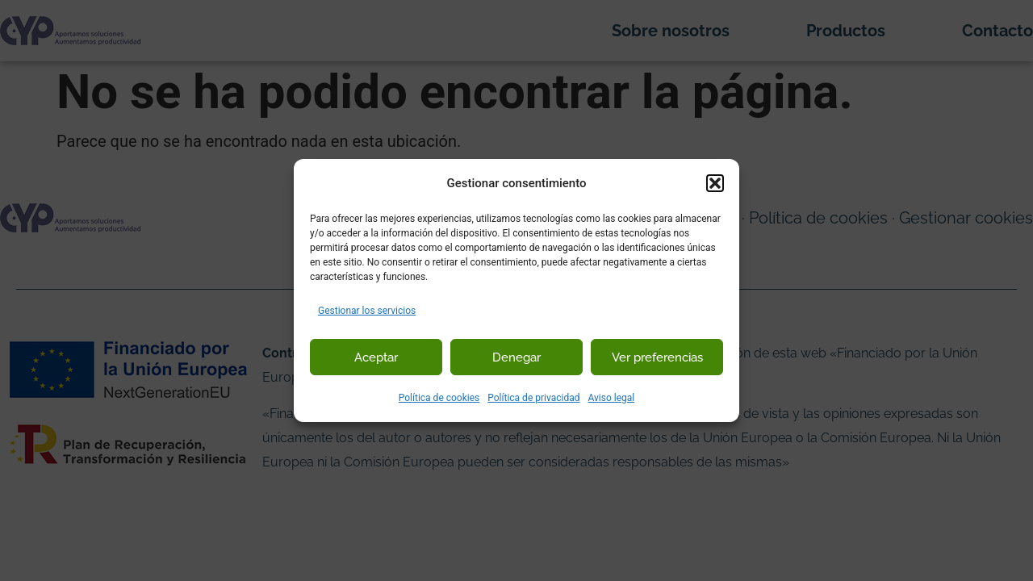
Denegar (516, 357)
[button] (715, 183)
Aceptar (376, 357)
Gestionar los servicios (367, 310)
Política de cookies (439, 397)
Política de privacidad (533, 397)
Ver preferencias (657, 357)
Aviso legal (611, 397)
